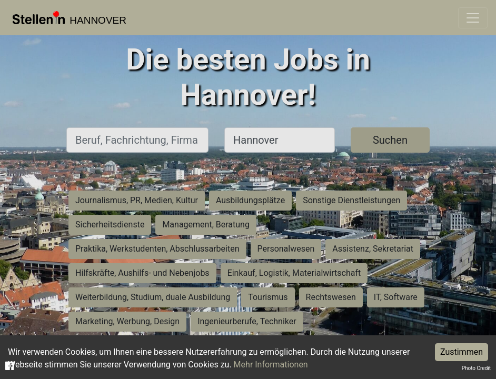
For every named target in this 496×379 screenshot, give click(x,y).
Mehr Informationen (271, 365)
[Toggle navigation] (473, 17)
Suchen (390, 140)
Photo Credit (476, 368)
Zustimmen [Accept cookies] (461, 352)
